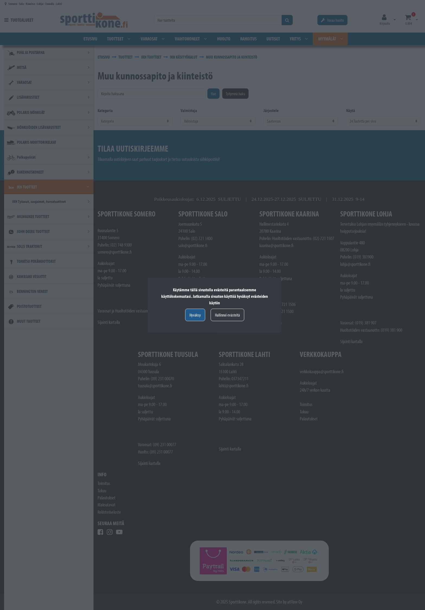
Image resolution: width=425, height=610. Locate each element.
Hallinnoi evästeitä (227, 315)
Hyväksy (195, 315)
